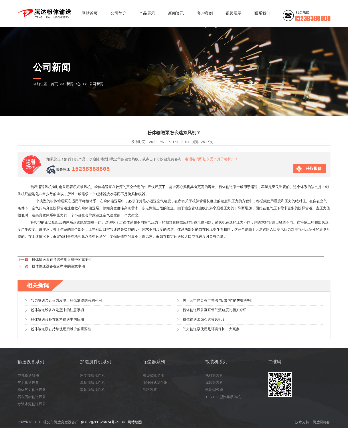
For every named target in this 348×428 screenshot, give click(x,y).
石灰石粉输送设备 (32, 397)
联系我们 (262, 13)
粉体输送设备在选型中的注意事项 (58, 267)
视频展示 (233, 13)
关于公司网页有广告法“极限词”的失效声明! (218, 301)
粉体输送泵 (59, 201)
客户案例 (205, 13)
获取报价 (314, 169)
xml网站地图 (131, 422)
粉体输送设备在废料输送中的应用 (57, 320)
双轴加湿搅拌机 (92, 390)
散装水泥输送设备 (32, 404)
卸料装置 (150, 390)
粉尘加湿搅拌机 (92, 376)
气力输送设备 (28, 383)
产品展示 (147, 13)
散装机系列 (216, 362)
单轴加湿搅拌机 (92, 383)
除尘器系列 (154, 362)
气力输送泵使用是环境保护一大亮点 (211, 329)
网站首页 (90, 13)
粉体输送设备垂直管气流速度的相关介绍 (215, 310)
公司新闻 (96, 84)
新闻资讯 (176, 13)
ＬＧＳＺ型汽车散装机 (223, 397)
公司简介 (119, 13)
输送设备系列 (31, 362)
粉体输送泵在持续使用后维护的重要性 (62, 260)
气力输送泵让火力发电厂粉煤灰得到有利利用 (66, 301)
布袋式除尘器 (153, 376)
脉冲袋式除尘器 (155, 383)
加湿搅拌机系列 (95, 362)
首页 (54, 84)
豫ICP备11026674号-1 (100, 422)
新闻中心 (73, 84)
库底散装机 (214, 383)
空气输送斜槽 (28, 376)
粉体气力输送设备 (32, 390)
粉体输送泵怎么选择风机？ (204, 320)
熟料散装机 (214, 376)
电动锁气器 (214, 390)
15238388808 (91, 169)
